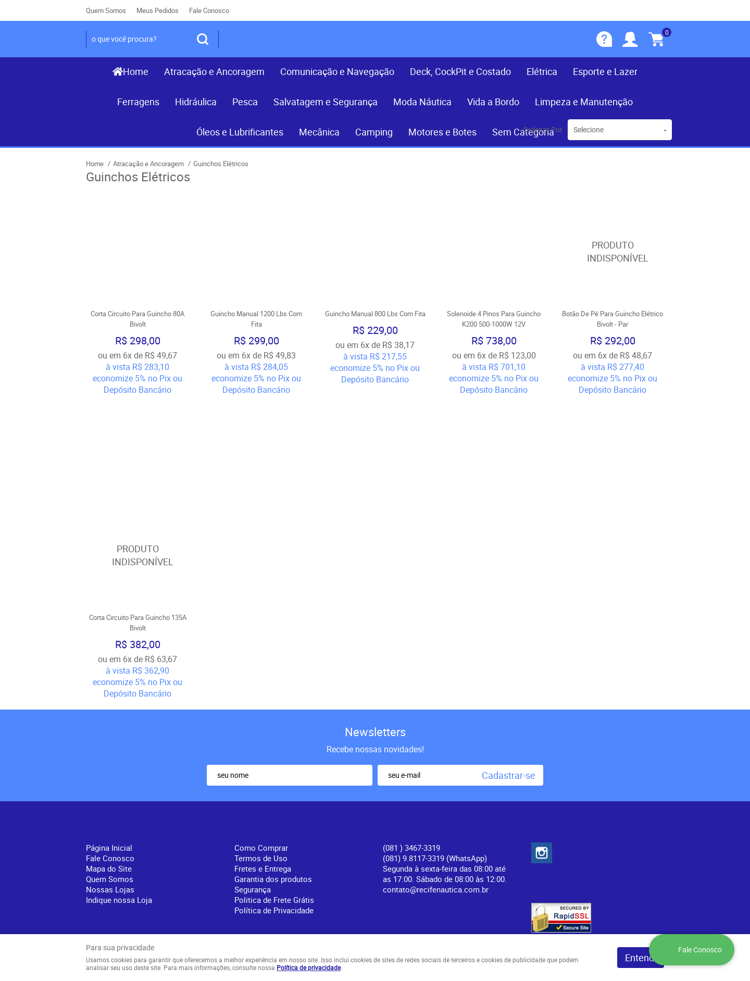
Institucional (114, 737)
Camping (374, 132)
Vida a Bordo (493, 101)
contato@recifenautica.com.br (436, 796)
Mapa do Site (109, 776)
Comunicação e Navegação (337, 71)
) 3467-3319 (411, 755)
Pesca (245, 101)
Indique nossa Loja (119, 807)
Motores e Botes (442, 132)
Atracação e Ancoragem (214, 71)
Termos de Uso (261, 765)
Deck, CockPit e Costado (460, 71)
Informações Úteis (276, 737)
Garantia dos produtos (273, 786)
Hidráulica (196, 101)
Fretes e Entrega (262, 776)
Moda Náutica (422, 101)
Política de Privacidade (274, 817)
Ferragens (138, 101)
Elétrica (542, 71)
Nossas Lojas (110, 796)
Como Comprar (261, 755)
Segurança (252, 796)
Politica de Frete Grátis (274, 807)
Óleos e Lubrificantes (239, 132)
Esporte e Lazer (605, 71)
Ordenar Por (542, 129)
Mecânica (319, 132)
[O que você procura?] (202, 39)
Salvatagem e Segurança (325, 101)
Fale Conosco (209, 10)
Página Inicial (109, 755)
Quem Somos (106, 10)
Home (135, 71)
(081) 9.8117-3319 (435, 765)
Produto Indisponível (612, 251)
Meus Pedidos (157, 10)
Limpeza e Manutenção (584, 101)
